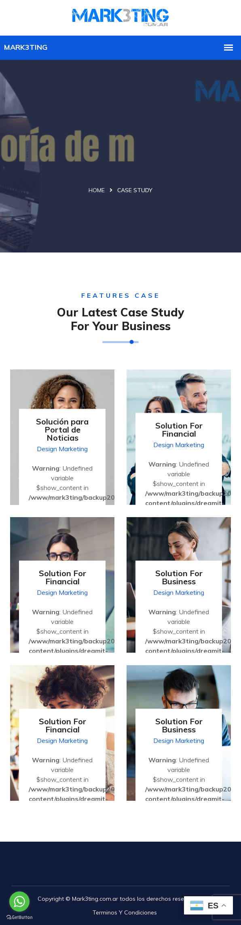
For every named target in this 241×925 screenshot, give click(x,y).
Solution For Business (179, 577)
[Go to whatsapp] (19, 901)
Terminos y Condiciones (125, 912)
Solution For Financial (179, 429)
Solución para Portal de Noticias (62, 429)
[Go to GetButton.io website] (19, 916)
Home (97, 190)
